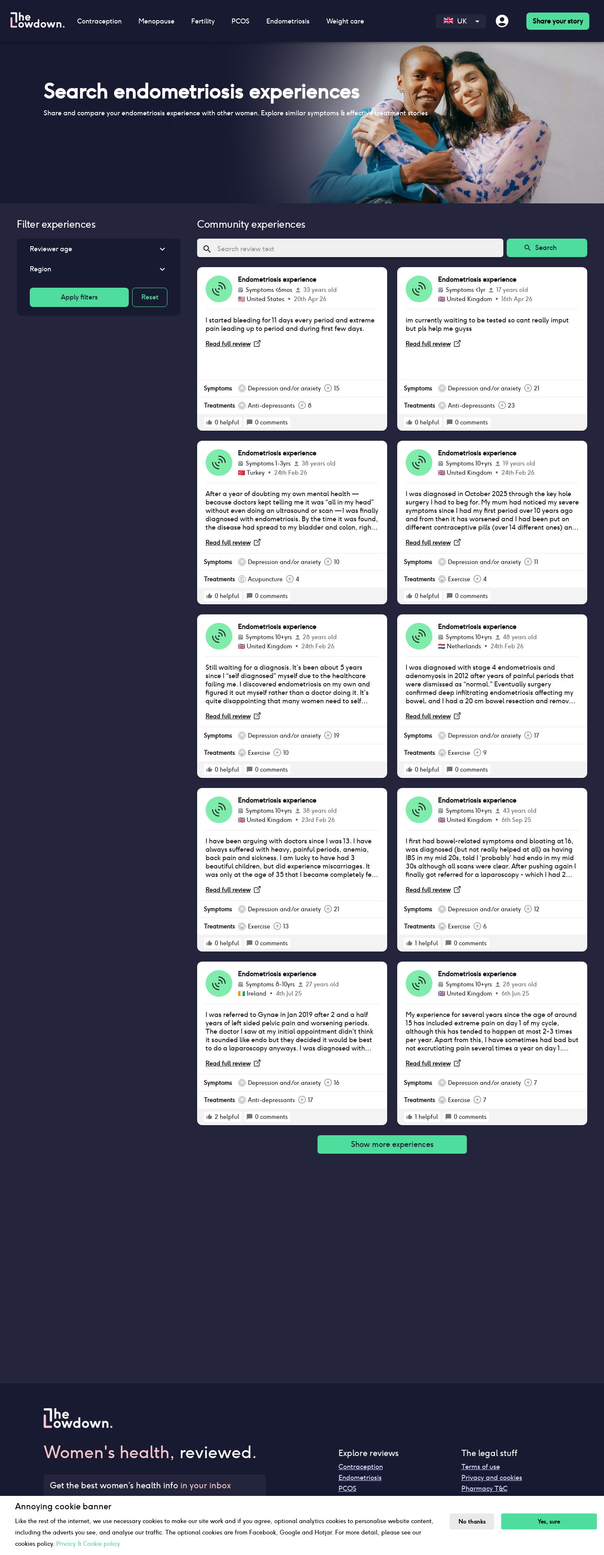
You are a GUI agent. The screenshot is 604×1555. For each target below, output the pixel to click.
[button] (98, 249)
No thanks (472, 1521)
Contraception (99, 21)
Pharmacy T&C (484, 1488)
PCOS (241, 21)
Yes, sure (549, 1521)
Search (547, 248)
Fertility (203, 21)
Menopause (156, 21)
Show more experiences (392, 1144)
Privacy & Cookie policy (88, 1543)
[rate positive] (209, 422)
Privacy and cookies (491, 1477)
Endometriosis (288, 21)
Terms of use (480, 1466)
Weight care (345, 21)
